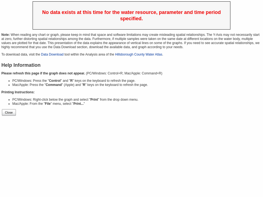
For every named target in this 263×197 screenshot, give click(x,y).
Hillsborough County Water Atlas (138, 54)
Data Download (52, 54)
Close (9, 112)
